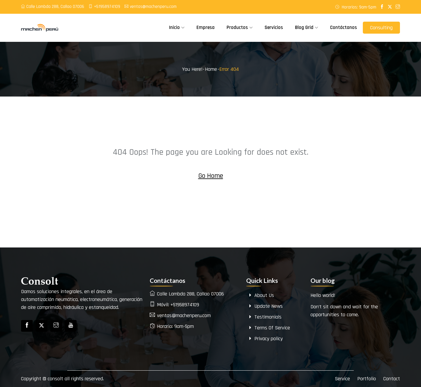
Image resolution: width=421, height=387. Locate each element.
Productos (237, 27)
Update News (265, 306)
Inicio (174, 27)
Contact (391, 378)
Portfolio (366, 378)
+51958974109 (104, 6)
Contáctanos (343, 27)
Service (342, 378)
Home (211, 69)
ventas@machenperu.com (151, 6)
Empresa (205, 27)
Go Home (210, 175)
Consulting (381, 27)
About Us (261, 295)
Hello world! (322, 295)
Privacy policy (265, 338)
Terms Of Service (269, 327)
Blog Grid (304, 27)
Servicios (274, 27)
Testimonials (265, 317)
